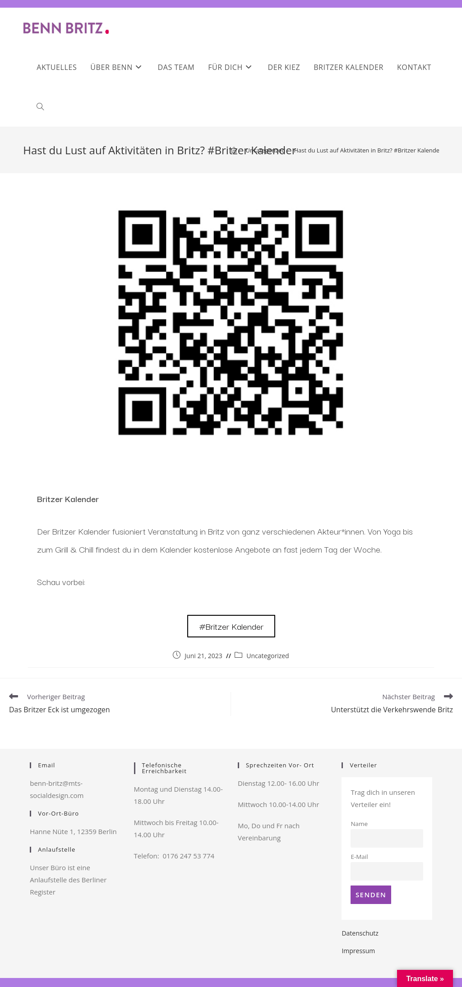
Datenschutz (360, 933)
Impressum (358, 950)
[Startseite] (234, 150)
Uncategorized (267, 655)
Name (359, 824)
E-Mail (359, 857)
